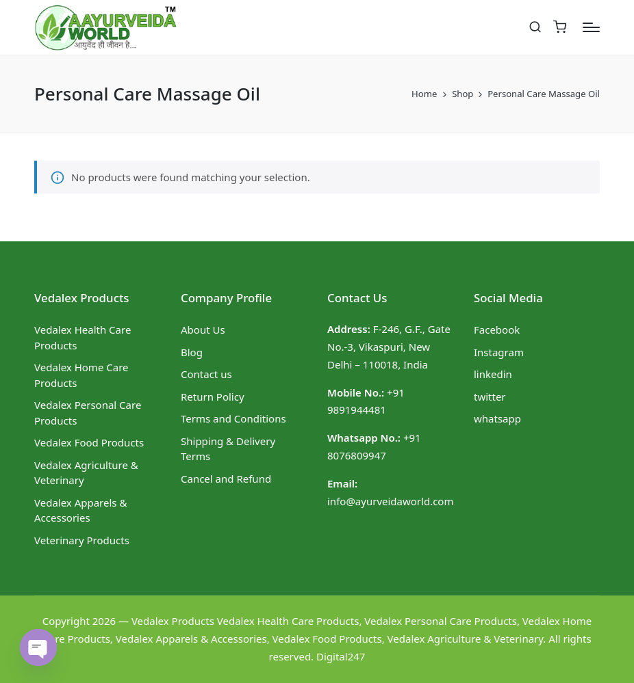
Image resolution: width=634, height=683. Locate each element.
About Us (203, 329)
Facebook (497, 329)
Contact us (206, 374)
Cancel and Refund (226, 478)
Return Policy (212, 396)
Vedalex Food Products (89, 442)
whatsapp (497, 418)
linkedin (493, 374)
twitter (490, 396)
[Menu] (591, 27)
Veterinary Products (81, 540)
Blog (192, 352)
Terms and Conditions (233, 418)
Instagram (499, 352)
